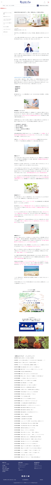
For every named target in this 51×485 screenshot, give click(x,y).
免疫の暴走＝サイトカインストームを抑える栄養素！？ (26, 441)
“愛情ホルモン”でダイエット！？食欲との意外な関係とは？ (27, 457)
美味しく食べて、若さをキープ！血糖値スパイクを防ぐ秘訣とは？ (28, 375)
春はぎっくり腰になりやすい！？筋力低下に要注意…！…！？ (26, 362)
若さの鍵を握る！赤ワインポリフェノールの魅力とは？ (27, 366)
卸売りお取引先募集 (5, 468)
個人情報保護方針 (25, 479)
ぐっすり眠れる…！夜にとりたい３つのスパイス (25, 378)
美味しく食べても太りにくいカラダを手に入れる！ (26, 373)
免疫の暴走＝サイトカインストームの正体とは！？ (26, 443)
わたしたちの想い (6, 26)
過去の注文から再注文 (44, 5)
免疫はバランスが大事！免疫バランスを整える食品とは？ (27, 445)
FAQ (19, 468)
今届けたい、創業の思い (21, 414)
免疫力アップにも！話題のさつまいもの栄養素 (25, 380)
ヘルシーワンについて (6, 29)
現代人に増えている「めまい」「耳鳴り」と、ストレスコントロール (29, 434)
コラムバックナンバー (38, 465)
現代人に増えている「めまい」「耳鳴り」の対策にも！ (26, 432)
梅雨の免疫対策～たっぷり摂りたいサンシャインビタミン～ (27, 405)
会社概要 (3, 465)
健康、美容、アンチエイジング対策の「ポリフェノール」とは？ (28, 369)
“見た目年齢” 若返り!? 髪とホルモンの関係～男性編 (26, 423)
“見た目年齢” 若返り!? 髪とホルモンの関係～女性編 (26, 425)
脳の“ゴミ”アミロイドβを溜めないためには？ (25, 398)
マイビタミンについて (22, 465)
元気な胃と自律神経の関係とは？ (23, 371)
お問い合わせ (5, 31)
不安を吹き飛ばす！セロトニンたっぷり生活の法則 (26, 391)
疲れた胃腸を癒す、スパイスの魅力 (23, 382)
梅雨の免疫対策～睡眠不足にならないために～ (25, 407)
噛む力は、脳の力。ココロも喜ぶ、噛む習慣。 (24, 357)
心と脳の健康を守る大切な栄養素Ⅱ (23, 416)
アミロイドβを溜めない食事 (22, 396)
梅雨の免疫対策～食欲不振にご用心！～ (24, 409)
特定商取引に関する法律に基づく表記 (9, 479)
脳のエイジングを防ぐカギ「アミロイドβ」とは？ (26, 400)
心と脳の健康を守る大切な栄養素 (23, 418)
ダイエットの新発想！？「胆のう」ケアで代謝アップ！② (27, 450)
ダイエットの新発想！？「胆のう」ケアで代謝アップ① (26, 452)
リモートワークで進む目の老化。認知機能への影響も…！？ (26, 364)
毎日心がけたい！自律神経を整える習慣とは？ (25, 387)
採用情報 (3, 471)
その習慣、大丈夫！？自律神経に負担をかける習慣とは (26, 389)
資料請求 (41, 479)
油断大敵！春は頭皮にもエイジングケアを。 (25, 427)
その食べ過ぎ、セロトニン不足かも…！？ (24, 454)
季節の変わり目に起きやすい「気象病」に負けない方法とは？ (28, 439)
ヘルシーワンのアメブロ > (18, 349)
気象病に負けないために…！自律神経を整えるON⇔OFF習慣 (27, 436)
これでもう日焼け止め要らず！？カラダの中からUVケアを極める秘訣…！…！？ (29, 360)
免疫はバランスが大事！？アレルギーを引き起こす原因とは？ (28, 448)
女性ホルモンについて (6, 16)
